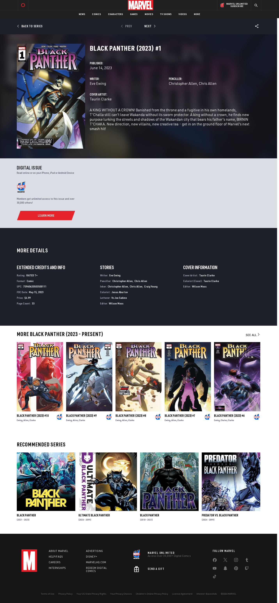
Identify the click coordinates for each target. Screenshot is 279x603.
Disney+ (91, 556)
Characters (115, 14)
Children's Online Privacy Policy (152, 593)
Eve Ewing (98, 83)
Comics (96, 14)
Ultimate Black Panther (94, 515)
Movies (149, 14)
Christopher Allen (183, 83)
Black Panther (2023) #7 (180, 416)
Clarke (32, 420)
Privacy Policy (65, 593)
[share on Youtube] (215, 569)
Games (134, 14)
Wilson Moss (116, 303)
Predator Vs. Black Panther (220, 515)
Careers (55, 562)
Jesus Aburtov (120, 292)
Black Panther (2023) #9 (81, 416)
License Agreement (182, 593)
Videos (183, 14)
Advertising (94, 550)
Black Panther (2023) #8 (131, 416)
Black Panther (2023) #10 (33, 416)
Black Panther (26, 515)
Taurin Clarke (101, 99)
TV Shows (166, 14)
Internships (57, 567)
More (197, 14)
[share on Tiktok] (215, 577)
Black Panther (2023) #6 (229, 416)
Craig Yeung (150, 286)
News (82, 14)
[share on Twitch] (247, 569)
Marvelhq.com (96, 562)
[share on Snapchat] (225, 569)
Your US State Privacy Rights (91, 593)
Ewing (19, 420)
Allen (25, 420)
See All (253, 335)
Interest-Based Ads (206, 593)
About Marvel (58, 550)
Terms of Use (47, 593)
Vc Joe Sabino (119, 297)
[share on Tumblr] (247, 561)
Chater (224, 420)
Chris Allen (208, 83)
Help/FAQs (56, 556)
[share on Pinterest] (236, 569)
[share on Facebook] (215, 561)
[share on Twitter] (225, 561)
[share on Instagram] (236, 561)
